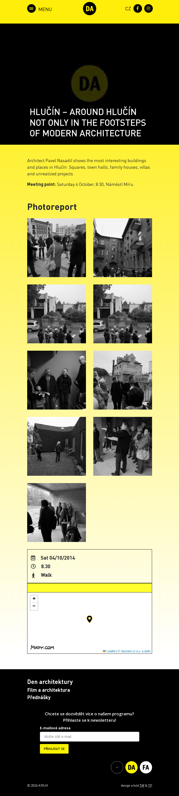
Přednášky (39, 697)
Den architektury (50, 681)
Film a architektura (48, 690)
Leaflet (109, 651)
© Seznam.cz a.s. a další (134, 651)
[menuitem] (127, 8)
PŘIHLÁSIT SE (54, 748)
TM (142, 785)
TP (150, 785)
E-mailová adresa (55, 728)
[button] (89, 619)
